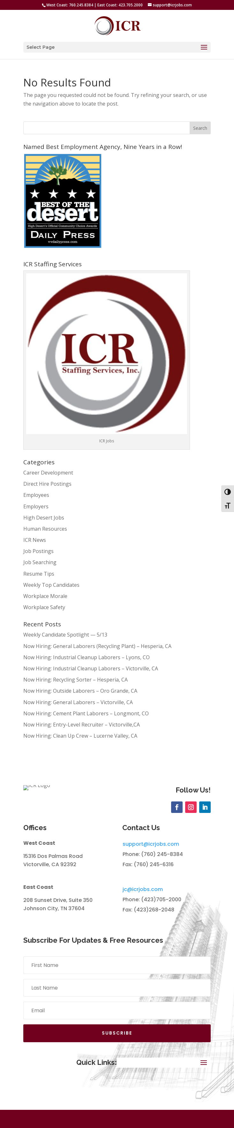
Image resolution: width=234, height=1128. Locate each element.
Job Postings (38, 551)
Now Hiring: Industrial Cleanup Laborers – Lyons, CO (86, 657)
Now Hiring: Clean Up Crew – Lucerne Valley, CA (80, 735)
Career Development (48, 472)
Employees (36, 494)
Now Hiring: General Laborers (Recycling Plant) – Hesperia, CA (97, 646)
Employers (36, 506)
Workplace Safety (44, 607)
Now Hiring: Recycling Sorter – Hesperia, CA (75, 679)
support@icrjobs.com (151, 862)
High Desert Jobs (43, 517)
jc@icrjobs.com (143, 907)
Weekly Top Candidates (51, 584)
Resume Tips (38, 573)
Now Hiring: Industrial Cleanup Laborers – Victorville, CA (90, 668)
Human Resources (45, 528)
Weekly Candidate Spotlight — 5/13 (65, 634)
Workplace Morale (45, 596)
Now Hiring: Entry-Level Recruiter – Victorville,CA (81, 724)
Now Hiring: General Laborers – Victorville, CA (78, 702)
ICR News (34, 539)
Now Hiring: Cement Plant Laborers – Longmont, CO (86, 713)
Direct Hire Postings (47, 483)
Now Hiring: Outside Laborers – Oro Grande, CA (80, 690)
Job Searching (40, 562)
